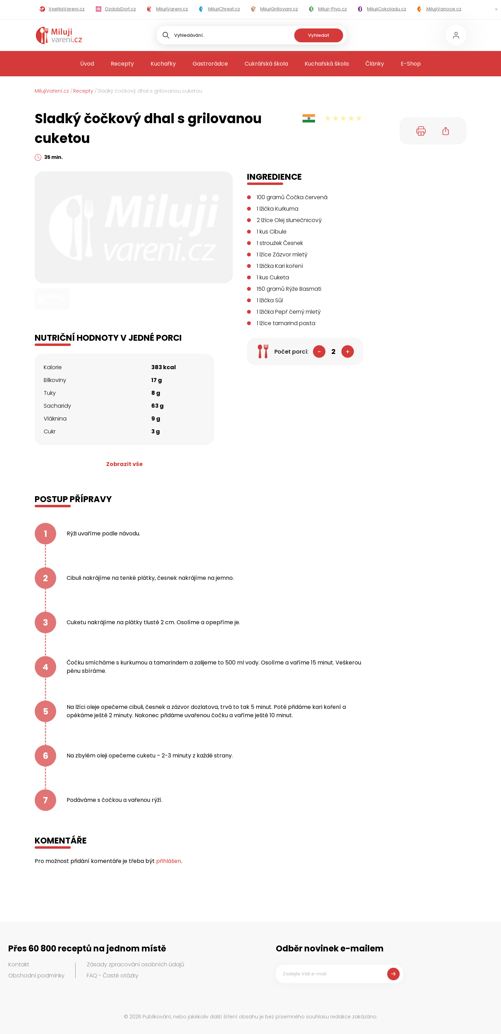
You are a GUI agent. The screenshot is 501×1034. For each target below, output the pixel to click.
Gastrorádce (210, 64)
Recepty (122, 64)
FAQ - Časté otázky (112, 976)
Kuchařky (163, 64)
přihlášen (168, 861)
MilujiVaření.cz (52, 90)
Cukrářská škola (266, 64)
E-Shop (411, 64)
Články (374, 64)
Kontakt (18, 964)
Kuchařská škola (327, 64)
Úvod (87, 64)
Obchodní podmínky (36, 976)
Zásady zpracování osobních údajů (135, 964)
